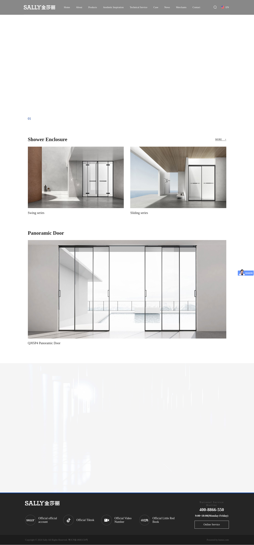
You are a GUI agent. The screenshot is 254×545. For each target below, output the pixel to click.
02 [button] (36, 118)
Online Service (211, 524)
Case (155, 7)
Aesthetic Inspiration (113, 7)
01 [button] (29, 118)
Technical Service (138, 7)
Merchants (181, 7)
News (167, 7)
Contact (196, 7)
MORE (220, 139)
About (79, 7)
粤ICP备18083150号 (78, 540)
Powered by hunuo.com (218, 540)
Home (67, 7)
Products (92, 7)
